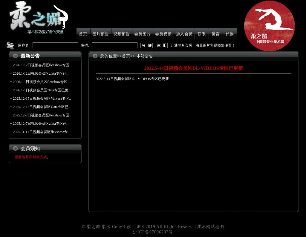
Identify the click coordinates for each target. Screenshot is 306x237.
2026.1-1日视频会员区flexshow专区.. (41, 82)
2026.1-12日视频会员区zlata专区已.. (40, 73)
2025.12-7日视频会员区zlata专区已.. (40, 123)
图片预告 (100, 34)
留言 (216, 34)
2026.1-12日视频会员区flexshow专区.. (42, 65)
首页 (83, 34)
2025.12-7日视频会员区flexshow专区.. (42, 115)
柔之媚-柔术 (99, 226)
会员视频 (163, 34)
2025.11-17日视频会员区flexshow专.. (41, 132)
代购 (230, 34)
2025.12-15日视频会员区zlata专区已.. (41, 107)
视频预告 (121, 34)
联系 (202, 34)
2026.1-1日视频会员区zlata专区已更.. (41, 90)
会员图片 (142, 34)
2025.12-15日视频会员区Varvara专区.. (42, 98)
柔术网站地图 (210, 226)
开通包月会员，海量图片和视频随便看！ (203, 45)
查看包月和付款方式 (31, 157)
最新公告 (30, 56)
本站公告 (145, 56)
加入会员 (184, 34)
